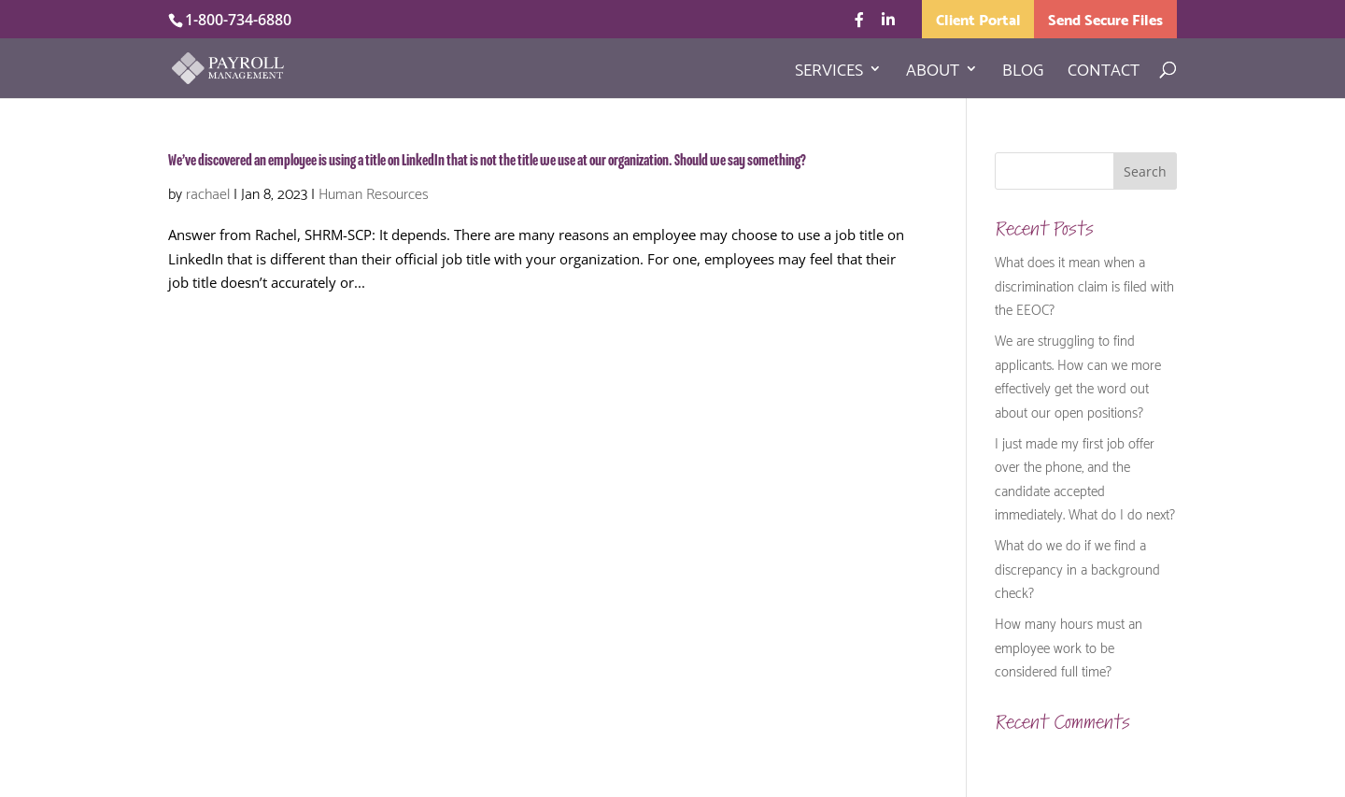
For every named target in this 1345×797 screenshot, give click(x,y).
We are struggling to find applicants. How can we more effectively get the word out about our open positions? (1078, 375)
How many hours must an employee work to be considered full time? (1068, 646)
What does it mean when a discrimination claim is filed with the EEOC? (1084, 284)
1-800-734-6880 (238, 19)
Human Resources (374, 192)
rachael (208, 192)
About (932, 72)
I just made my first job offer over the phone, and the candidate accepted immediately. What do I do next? (1085, 478)
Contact (1104, 72)
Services (829, 72)
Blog (1022, 72)
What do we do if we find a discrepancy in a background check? (1077, 568)
